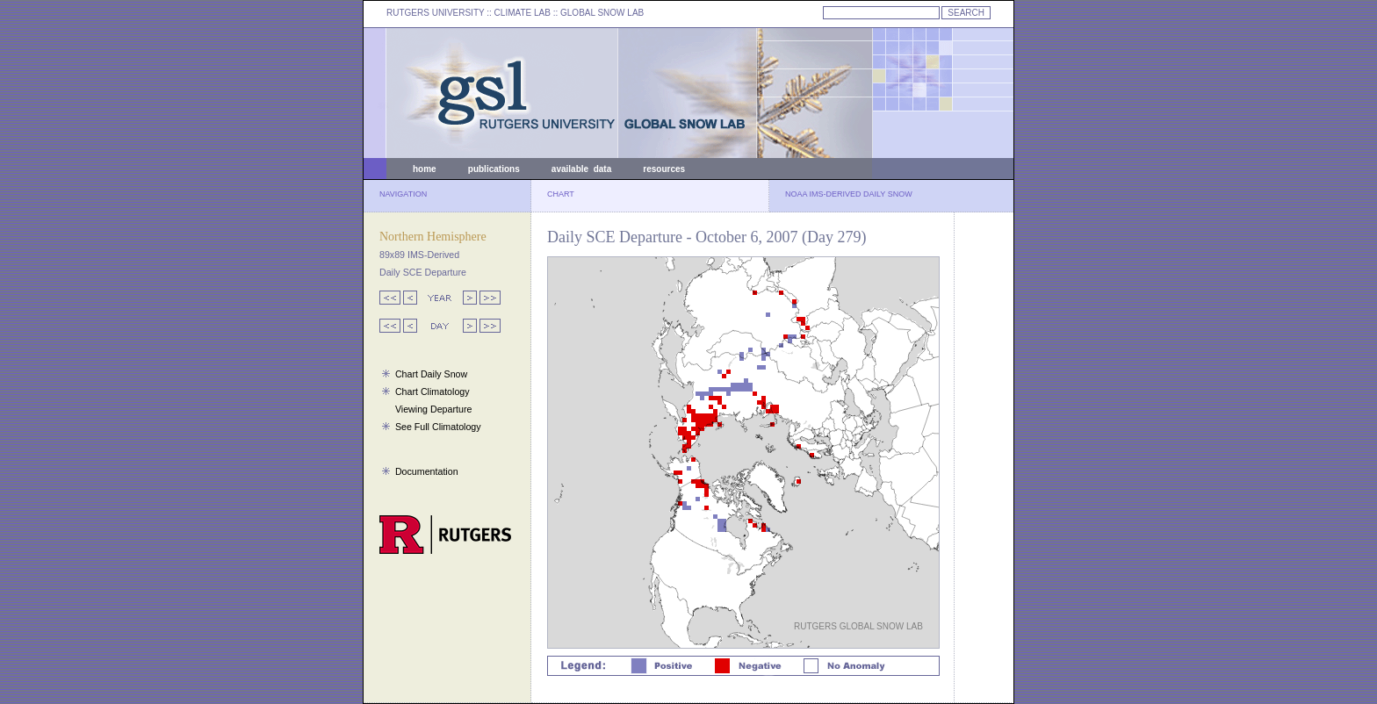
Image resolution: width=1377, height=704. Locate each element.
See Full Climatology (438, 426)
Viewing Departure (433, 409)
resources (664, 169)
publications (494, 169)
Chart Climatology (432, 391)
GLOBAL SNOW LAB (602, 13)
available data (581, 169)
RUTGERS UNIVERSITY (435, 13)
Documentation (426, 471)
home (424, 169)
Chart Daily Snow (431, 374)
